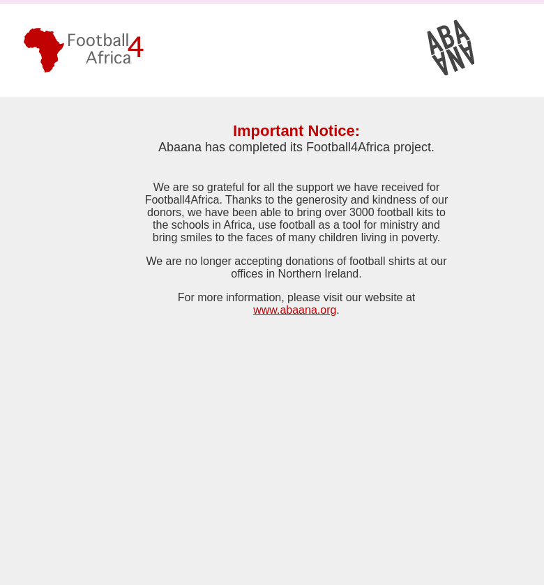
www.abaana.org (294, 310)
